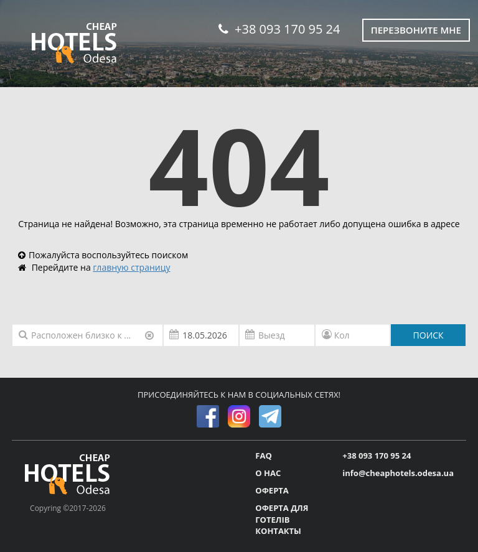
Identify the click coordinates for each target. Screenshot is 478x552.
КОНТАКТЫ (278, 530)
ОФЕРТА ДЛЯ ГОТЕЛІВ (281, 513)
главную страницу (131, 267)
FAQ (263, 455)
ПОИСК (428, 335)
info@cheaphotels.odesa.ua (398, 473)
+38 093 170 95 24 (279, 29)
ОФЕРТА (271, 490)
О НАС (268, 473)
